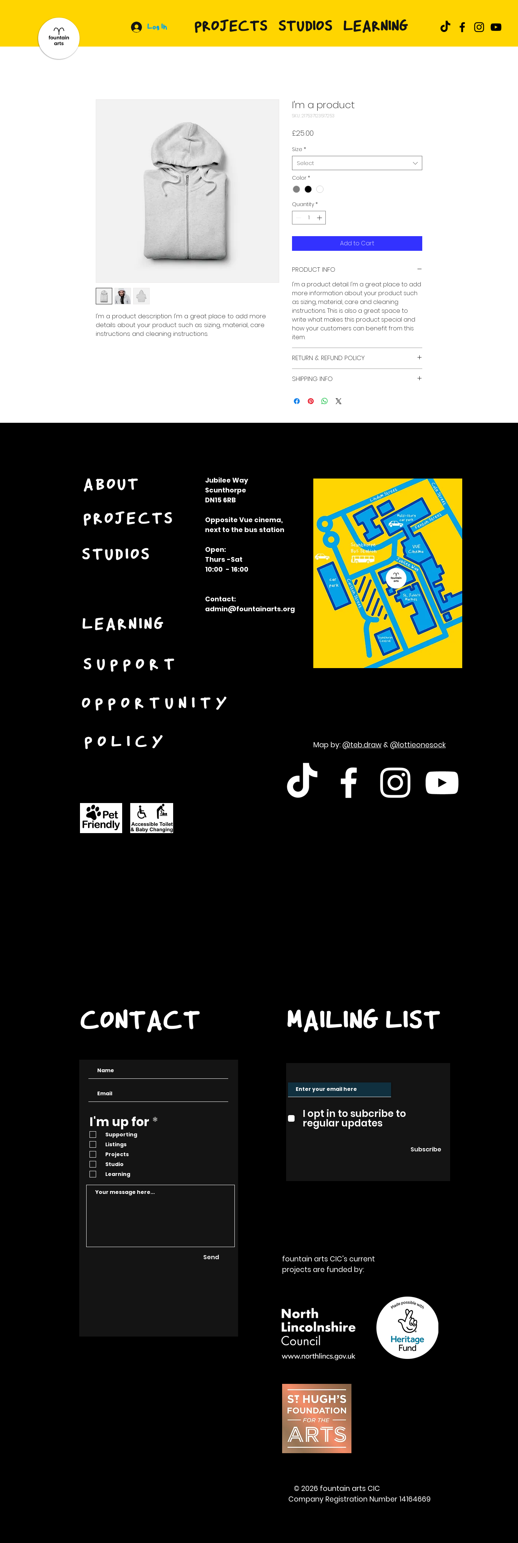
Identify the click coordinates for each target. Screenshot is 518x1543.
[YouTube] (496, 27)
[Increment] (320, 217)
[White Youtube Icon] (442, 782)
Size (299, 149)
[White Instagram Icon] (395, 782)
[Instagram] (479, 27)
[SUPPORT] (131, 666)
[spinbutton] (308, 217)
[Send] (211, 1257)
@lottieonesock (418, 745)
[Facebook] (462, 27)
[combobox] (357, 163)
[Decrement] (297, 217)
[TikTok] (445, 27)
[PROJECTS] (129, 520)
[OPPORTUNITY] (156, 704)
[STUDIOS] (116, 556)
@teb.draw (362, 745)
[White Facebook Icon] (348, 782)
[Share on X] (338, 401)
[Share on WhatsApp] (324, 401)
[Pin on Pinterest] (310, 401)
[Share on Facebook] (296, 401)
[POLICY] (126, 743)
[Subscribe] (426, 1150)
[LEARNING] (124, 625)
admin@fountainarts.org (250, 608)
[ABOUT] (112, 486)
